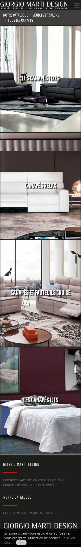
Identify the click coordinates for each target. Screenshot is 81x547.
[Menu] (77, 5)
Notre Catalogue (15, 15)
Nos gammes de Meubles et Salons (30, 513)
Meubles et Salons (45, 15)
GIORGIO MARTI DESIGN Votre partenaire (34, 480)
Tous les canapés (20, 20)
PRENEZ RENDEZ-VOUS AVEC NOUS (28, 485)
